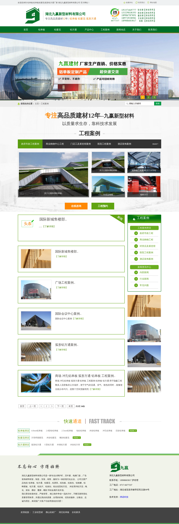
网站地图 (152, 3)
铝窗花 (57, 29)
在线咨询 (76, 206)
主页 (37, 104)
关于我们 (136, 29)
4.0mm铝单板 (37, 431)
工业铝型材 (37, 512)
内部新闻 (141, 272)
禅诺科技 (124, 497)
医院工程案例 (143, 252)
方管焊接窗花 (37, 438)
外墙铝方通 (62, 445)
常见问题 (141, 285)
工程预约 (103, 206)
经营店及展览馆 (144, 246)
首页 (26, 29)
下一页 (60, 406)
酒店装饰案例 (143, 259)
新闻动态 (120, 29)
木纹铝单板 (94, 431)
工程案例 (105, 29)
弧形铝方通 (36, 445)
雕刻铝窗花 (64, 438)
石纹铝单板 (120, 431)
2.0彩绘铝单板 (52, 431)
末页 (70, 406)
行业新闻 (141, 279)
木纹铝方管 (75, 445)
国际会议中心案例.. (68, 313)
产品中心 (89, 29)
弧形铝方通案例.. (66, 344)
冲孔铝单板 (107, 431)
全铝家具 (76, 512)
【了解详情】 (49, 226)
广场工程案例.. (65, 282)
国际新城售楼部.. (53, 219)
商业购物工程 (143, 239)
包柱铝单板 (81, 431)
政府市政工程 (143, 233)
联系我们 (140, 2)
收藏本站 (128, 2)
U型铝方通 (49, 445)
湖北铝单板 (64, 512)
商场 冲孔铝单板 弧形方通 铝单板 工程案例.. (85, 376)
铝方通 (73, 29)
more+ (155, 144)
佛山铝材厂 (51, 512)
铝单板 (41, 29)
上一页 (32, 406)
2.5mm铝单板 (67, 431)
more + (133, 431)
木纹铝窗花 (51, 438)
